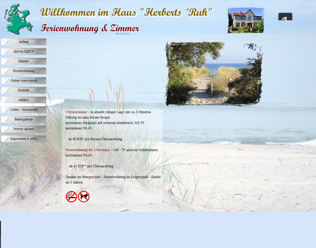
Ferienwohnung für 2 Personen (87, 150)
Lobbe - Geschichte (23, 110)
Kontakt (24, 90)
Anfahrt (23, 100)
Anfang (24, 42)
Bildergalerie (24, 119)
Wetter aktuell (23, 129)
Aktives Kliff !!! (23, 51)
